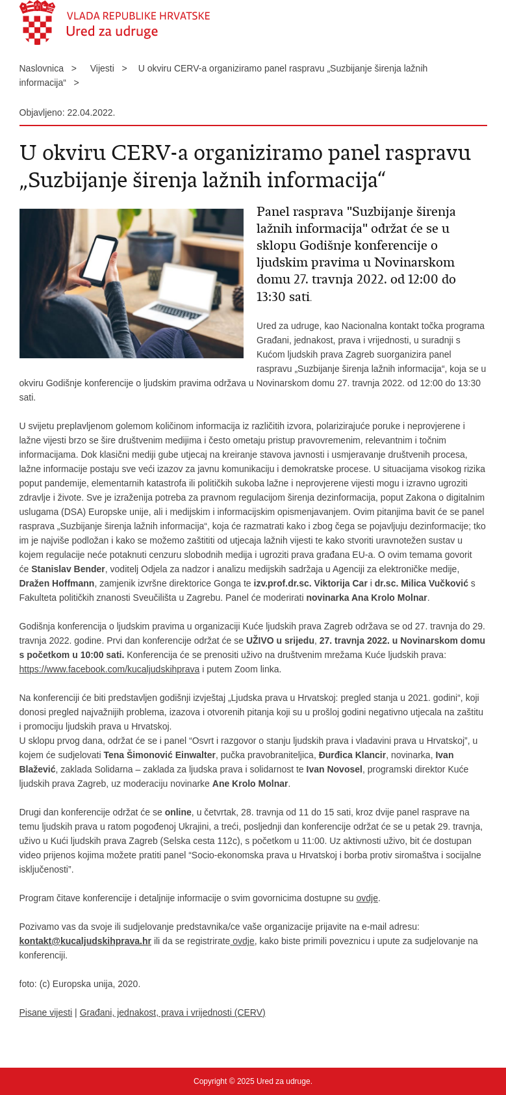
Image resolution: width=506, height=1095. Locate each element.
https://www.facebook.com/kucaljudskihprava (109, 669)
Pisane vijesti (46, 1012)
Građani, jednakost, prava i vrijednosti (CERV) (173, 1012)
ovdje (367, 898)
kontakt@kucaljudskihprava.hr (85, 941)
